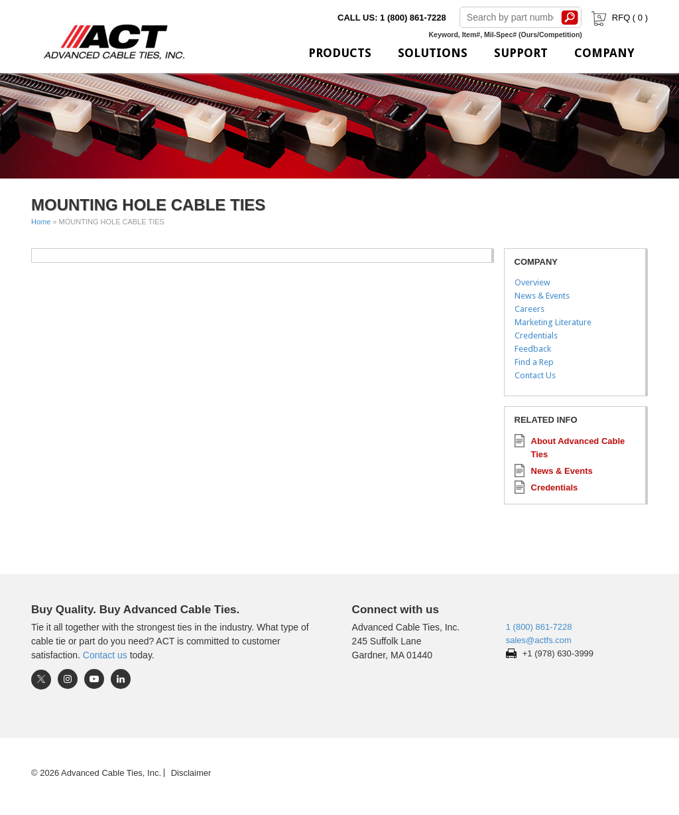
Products (339, 53)
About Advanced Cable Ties (578, 447)
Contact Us (535, 375)
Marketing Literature (553, 322)
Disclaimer (191, 773)
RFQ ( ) (618, 18)
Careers (529, 309)
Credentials (536, 335)
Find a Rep (534, 362)
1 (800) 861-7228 (539, 627)
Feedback (533, 349)
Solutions (432, 53)
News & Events (542, 296)
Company (604, 53)
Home (40, 222)
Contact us (105, 655)
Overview (532, 282)
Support (521, 53)
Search (570, 17)
